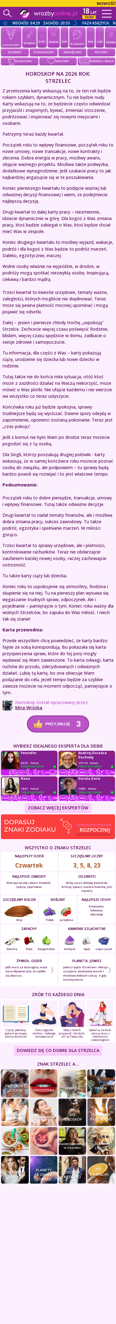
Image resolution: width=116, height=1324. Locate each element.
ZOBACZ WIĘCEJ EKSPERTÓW (58, 808)
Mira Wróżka (28, 708)
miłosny (58, 61)
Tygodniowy (43, 52)
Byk (64, 37)
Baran (53, 37)
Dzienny (14, 52)
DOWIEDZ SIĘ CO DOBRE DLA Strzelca (58, 1050)
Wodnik (29, 37)
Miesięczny (72, 52)
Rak (90, 37)
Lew (100, 37)
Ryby (42, 37)
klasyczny (19, 61)
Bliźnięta (77, 37)
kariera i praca (96, 61)
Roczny (101, 52)
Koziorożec (11, 37)
